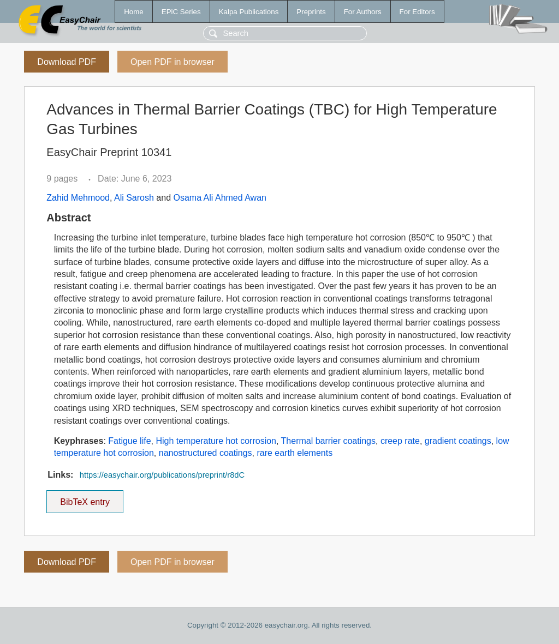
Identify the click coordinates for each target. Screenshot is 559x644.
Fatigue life (129, 441)
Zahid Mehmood (78, 197)
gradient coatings (458, 441)
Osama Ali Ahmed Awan (219, 197)
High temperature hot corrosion (216, 441)
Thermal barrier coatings (328, 441)
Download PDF (66, 62)
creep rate (400, 441)
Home (134, 12)
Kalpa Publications (249, 12)
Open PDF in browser (172, 62)
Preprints (310, 12)
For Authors (363, 12)
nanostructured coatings (205, 453)
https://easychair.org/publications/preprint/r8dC (162, 475)
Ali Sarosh (134, 197)
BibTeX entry (85, 498)
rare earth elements (294, 453)
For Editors (417, 12)
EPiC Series (181, 12)
